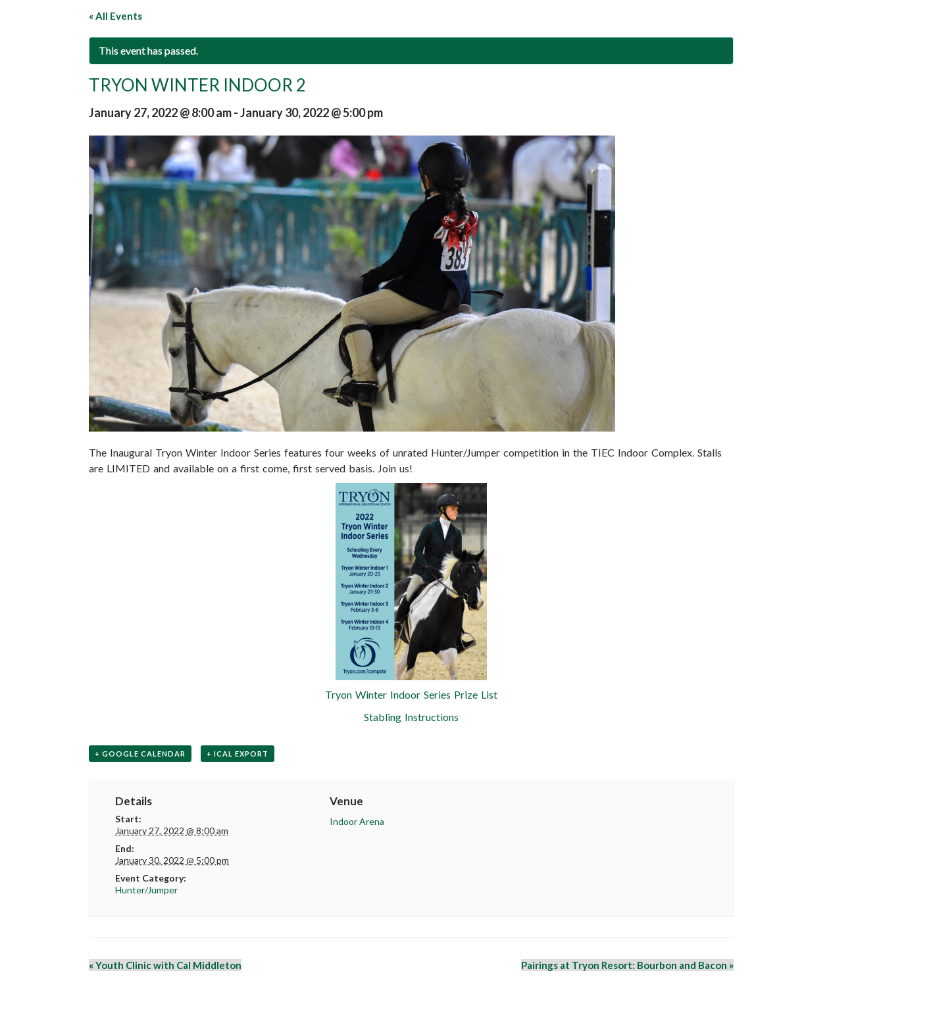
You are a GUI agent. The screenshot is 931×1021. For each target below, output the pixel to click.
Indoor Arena (357, 821)
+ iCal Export (237, 753)
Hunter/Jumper (146, 889)
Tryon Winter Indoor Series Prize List (411, 694)
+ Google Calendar (140, 753)
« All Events (115, 16)
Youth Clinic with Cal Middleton (165, 965)
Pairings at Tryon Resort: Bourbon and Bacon (627, 965)
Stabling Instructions (411, 716)
